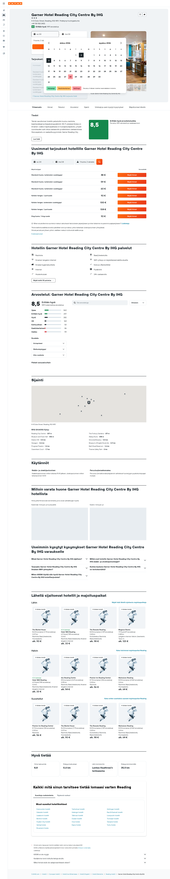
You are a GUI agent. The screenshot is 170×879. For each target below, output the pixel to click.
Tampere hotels (112, 822)
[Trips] (4, 47)
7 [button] (70, 60)
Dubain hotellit (77, 819)
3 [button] (48, 60)
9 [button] (81, 60)
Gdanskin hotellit (42, 812)
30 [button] (81, 77)
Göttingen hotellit (113, 809)
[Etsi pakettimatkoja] (4, 24)
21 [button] (70, 71)
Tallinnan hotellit (77, 815)
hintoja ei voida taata (84, 848)
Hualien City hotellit (43, 822)
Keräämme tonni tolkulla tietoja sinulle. (90, 858)
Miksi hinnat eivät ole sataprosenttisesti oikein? (90, 862)
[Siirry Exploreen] (4, 31)
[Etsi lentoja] (4, 10)
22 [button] (76, 71)
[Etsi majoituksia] (4, 15)
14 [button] (70, 66)
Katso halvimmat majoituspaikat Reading (131, 650)
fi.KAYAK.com (35, 874)
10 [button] (49, 66)
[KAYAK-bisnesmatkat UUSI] (4, 40)
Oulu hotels (76, 822)
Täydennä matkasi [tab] (63, 795)
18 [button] (54, 71)
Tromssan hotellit (113, 819)
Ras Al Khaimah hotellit (115, 812)
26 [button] (60, 77)
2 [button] (81, 55)
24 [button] (49, 77)
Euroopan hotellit (54, 874)
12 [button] (59, 66)
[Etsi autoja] (4, 20)
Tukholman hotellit (78, 809)
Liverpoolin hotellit (113, 815)
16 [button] (81, 66)
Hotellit (44, 874)
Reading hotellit (110, 874)
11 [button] (54, 66)
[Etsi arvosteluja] (102, 302)
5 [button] (59, 60)
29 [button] (76, 77)
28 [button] (70, 77)
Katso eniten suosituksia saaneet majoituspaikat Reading (125, 699)
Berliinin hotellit (42, 819)
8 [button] (75, 60)
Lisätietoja (125, 223)
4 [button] (54, 60)
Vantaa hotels (41, 825)
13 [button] (65, 66)
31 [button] (49, 82)
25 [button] (54, 77)
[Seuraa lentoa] (4, 36)
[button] (3, 3)
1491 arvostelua (53, 27)
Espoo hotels (76, 825)
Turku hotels (111, 825)
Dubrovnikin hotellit (43, 809)
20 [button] (65, 71)
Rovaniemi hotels (42, 828)
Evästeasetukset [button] (37, 234)
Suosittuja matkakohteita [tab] (44, 795)
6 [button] (65, 60)
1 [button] (75, 55)
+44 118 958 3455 (38, 23)
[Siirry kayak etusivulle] (15, 3)
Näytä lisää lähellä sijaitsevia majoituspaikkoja (129, 602)
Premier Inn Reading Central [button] (100, 678)
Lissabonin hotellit (43, 815)
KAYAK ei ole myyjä (90, 854)
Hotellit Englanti (85, 874)
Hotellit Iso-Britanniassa (70, 874)
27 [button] (65, 77)
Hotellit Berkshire (97, 874)
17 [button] (49, 71)
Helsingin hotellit (77, 812)
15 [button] (76, 66)
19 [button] (59, 71)
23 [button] (81, 71)
